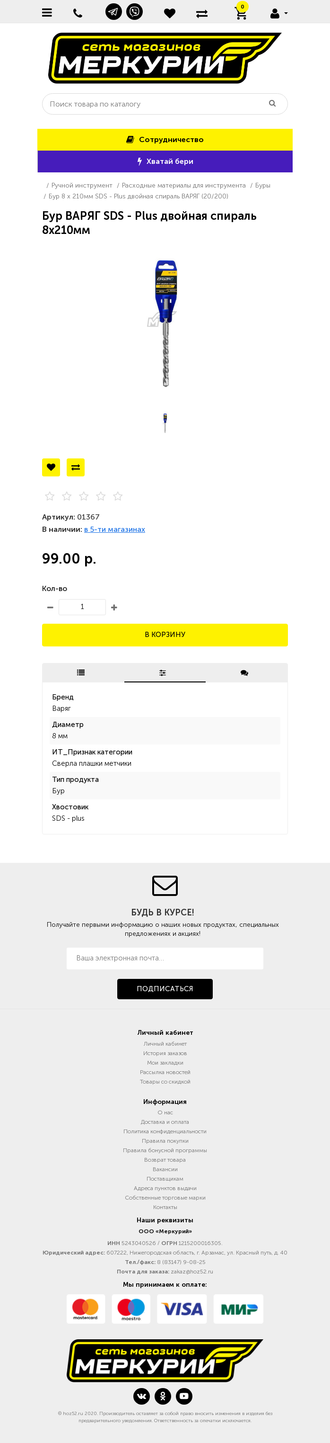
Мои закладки (165, 1062)
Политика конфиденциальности (165, 1131)
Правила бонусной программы (165, 1150)
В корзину (165, 634)
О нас (165, 1112)
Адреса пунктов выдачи (165, 1188)
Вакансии (165, 1169)
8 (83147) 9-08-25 (181, 1262)
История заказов (165, 1053)
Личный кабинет (165, 1043)
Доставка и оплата (165, 1122)
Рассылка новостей (165, 1072)
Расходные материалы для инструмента (184, 185)
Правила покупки (165, 1141)
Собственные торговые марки (165, 1197)
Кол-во (54, 588)
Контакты (165, 1207)
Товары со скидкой (165, 1081)
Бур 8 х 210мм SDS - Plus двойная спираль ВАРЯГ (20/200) (138, 196)
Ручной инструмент (82, 185)
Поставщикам (165, 1178)
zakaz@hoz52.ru (192, 1271)
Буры (262, 185)
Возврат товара (165, 1159)
